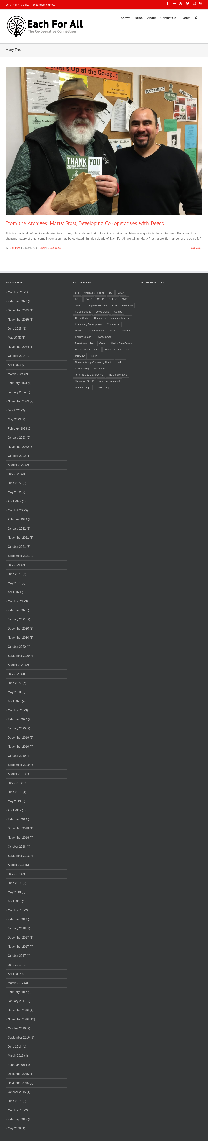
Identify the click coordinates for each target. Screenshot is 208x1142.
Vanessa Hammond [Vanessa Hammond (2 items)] (109, 381)
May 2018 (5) (16, 892)
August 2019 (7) (18, 773)
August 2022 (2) (18, 464)
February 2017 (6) (19, 992)
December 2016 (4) (20, 1010)
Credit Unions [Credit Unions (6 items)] (96, 330)
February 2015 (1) (19, 1119)
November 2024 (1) (20, 346)
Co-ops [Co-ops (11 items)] (118, 311)
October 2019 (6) (19, 755)
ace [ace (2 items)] (77, 292)
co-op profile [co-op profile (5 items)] (102, 311)
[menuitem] (125, 18)
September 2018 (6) (21, 855)
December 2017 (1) (20, 937)
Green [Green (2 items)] (102, 343)
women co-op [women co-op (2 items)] (82, 387)
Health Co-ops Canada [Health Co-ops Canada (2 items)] (87, 349)
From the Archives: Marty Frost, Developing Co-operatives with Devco (85, 223)
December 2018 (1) (20, 828)
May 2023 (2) (16, 419)
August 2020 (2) (18, 664)
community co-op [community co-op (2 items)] (120, 318)
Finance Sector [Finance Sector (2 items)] (104, 337)
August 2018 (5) (18, 864)
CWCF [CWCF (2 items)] (112, 330)
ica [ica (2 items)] (127, 349)
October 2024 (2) (19, 355)
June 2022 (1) (17, 483)
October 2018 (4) (19, 846)
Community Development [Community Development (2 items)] (88, 324)
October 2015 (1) (19, 1092)
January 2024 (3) (19, 392)
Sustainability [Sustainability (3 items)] (82, 368)
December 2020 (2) (20, 628)
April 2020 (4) (17, 701)
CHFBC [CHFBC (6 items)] (113, 299)
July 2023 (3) (16, 410)
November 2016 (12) (21, 1019)
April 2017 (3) (17, 973)
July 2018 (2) (16, 873)
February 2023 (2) (19, 428)
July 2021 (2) (16, 564)
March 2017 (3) (18, 983)
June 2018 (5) (17, 883)
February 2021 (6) (19, 610)
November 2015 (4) (20, 1083)
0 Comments (54, 248)
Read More (195, 248)
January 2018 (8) (19, 928)
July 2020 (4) (16, 674)
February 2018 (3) (19, 919)
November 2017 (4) (20, 946)
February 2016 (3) (19, 1064)
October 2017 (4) (19, 955)
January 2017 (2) (19, 1001)
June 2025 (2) (17, 328)
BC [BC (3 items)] (111, 292)
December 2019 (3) (20, 737)
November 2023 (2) (20, 401)
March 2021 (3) (18, 601)
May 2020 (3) (16, 692)
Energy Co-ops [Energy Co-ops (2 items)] (83, 337)
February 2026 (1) (19, 301)
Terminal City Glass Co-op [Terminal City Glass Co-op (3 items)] (89, 374)
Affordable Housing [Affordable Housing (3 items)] (94, 292)
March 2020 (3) (18, 710)
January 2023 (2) (19, 437)
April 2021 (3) (17, 592)
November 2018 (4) (20, 837)
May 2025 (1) (16, 337)
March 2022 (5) (18, 510)
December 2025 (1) (20, 310)
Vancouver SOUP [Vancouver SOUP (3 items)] (84, 381)
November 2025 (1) (20, 319)
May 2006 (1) (16, 1128)
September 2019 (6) (21, 764)
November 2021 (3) (20, 537)
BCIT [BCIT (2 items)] (78, 299)
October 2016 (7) (19, 1028)
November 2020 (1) (20, 637)
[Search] (196, 18)
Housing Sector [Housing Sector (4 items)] (112, 349)
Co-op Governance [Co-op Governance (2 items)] (122, 305)
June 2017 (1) (17, 964)
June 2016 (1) (17, 1046)
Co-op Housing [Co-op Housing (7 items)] (83, 311)
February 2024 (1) (19, 383)
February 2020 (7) (19, 719)
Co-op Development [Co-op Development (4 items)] (96, 305)
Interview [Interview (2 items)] (80, 355)
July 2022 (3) (16, 474)
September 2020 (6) (21, 655)
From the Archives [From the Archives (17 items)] (84, 343)
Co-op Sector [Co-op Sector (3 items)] (82, 318)
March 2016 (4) (18, 1055)
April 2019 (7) (17, 810)
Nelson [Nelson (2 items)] (93, 355)
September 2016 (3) (21, 1037)
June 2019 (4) (17, 792)
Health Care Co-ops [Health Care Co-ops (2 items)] (121, 343)
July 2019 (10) (17, 783)
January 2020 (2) (19, 728)
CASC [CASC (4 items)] (88, 299)
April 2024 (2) (17, 365)
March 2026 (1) (18, 292)
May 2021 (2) (16, 583)
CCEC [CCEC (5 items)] (100, 299)
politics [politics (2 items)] (120, 362)
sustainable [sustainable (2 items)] (100, 368)
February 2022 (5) (19, 519)
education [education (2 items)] (126, 330)
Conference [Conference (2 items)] (113, 324)
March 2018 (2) (18, 910)
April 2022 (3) (17, 501)
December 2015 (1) (20, 1073)
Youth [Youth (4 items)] (117, 387)
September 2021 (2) (21, 555)
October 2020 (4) (19, 646)
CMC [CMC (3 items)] (124, 299)
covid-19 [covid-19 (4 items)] (79, 330)
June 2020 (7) (17, 683)
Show (43, 248)
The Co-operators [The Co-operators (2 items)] (117, 374)
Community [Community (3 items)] (100, 318)
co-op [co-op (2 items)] (78, 305)
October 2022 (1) (19, 455)
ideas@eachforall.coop (44, 5)
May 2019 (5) (16, 801)
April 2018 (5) (17, 901)
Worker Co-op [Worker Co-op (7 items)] (101, 387)
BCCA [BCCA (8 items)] (120, 292)
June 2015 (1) (17, 1101)
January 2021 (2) (19, 619)
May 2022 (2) (16, 492)
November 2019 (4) (20, 746)
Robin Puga (14, 248)
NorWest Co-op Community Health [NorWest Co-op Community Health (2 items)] (93, 362)
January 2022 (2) (19, 528)
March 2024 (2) (18, 374)
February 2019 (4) (19, 819)
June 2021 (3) (17, 574)
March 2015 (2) (18, 1110)
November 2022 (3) (20, 446)
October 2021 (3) (19, 546)
